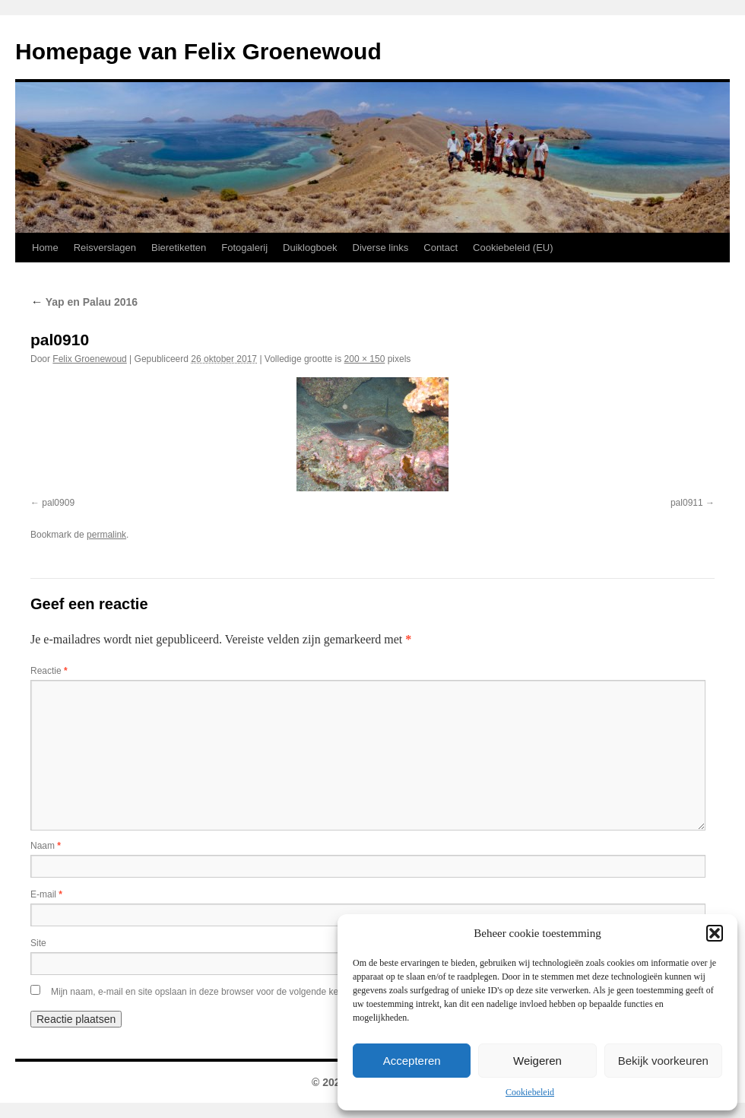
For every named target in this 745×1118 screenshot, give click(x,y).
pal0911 (686, 502)
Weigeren (537, 1060)
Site (38, 943)
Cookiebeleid (530, 1092)
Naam (45, 845)
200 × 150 (364, 359)
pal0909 (58, 502)
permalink (106, 534)
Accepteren (412, 1060)
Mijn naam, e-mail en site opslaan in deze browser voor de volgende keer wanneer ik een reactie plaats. (261, 991)
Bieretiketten (178, 247)
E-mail (46, 894)
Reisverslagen (105, 247)
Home (45, 247)
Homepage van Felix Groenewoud (198, 51)
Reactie (49, 670)
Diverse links (381, 247)
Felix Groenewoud (89, 359)
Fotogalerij (244, 247)
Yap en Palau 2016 (84, 302)
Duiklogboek (310, 247)
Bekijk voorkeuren (663, 1060)
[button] (714, 933)
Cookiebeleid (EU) (513, 247)
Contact (440, 247)
